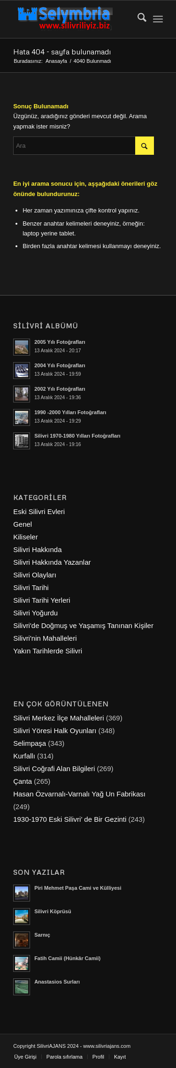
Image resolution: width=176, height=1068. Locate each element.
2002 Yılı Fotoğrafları (59, 389)
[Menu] (158, 19)
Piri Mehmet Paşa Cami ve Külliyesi (77, 888)
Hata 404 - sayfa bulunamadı (62, 51)
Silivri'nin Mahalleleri (45, 638)
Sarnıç (42, 935)
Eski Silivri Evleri (39, 511)
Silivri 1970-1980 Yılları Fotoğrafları (77, 436)
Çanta (22, 781)
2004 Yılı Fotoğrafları (59, 365)
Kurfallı (24, 756)
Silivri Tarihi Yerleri (41, 600)
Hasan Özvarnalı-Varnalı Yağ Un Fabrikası (79, 794)
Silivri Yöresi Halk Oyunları (54, 731)
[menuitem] (137, 19)
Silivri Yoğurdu (35, 613)
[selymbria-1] (73, 19)
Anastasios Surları (57, 982)
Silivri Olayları (34, 575)
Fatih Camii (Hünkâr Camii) (67, 958)
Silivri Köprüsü (52, 911)
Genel (22, 524)
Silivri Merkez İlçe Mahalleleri (58, 718)
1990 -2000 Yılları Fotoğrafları (70, 412)
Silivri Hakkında (37, 549)
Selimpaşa (29, 743)
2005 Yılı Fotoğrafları (59, 342)
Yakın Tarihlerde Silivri (47, 651)
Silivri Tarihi (31, 587)
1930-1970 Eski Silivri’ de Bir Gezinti (69, 819)
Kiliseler (25, 537)
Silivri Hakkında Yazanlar (52, 562)
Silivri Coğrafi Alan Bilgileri (54, 769)
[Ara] (137, 19)
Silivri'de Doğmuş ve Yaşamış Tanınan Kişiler (83, 625)
